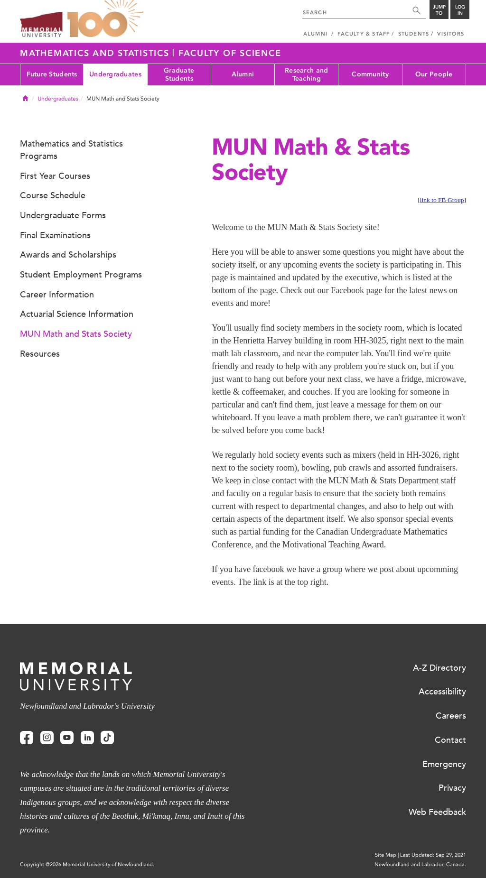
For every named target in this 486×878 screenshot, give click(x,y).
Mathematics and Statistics (96, 53)
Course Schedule (52, 195)
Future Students (52, 74)
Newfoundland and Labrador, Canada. (420, 864)
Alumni (243, 74)
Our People (434, 74)
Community (370, 74)
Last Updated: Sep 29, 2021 (433, 855)
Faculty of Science (229, 53)
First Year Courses (55, 176)
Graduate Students (179, 74)
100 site (105, 19)
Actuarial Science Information (76, 314)
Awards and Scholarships (68, 255)
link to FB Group (442, 199)
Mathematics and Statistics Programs (71, 150)
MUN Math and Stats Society (76, 334)
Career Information (57, 294)
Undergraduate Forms (63, 215)
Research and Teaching (306, 74)
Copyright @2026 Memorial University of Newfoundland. (87, 864)
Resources (40, 354)
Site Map (385, 855)
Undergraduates (115, 74)
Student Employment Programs (81, 274)
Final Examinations (55, 235)
